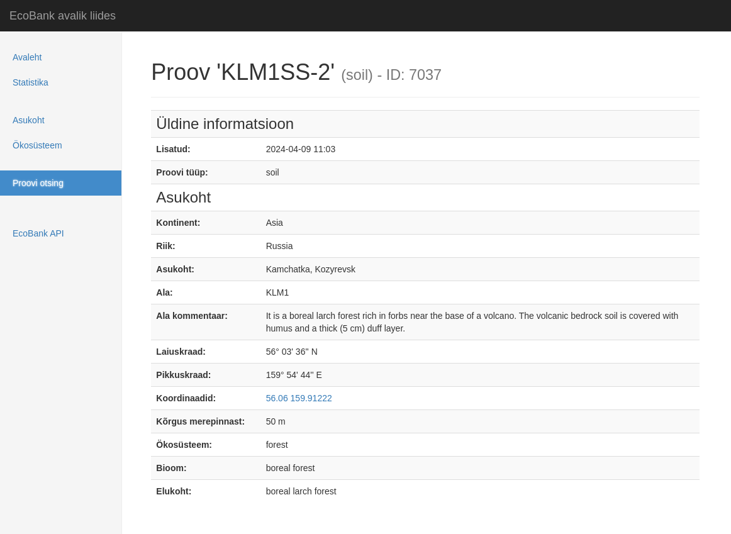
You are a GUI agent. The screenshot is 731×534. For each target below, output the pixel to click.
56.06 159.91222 (299, 398)
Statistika (30, 82)
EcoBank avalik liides (62, 15)
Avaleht (27, 57)
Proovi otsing (38, 183)
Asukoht (29, 120)
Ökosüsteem (37, 145)
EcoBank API (38, 233)
